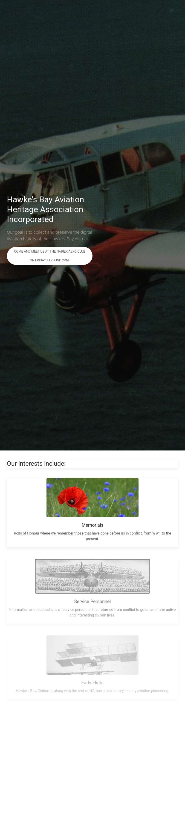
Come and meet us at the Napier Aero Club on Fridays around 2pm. (49, 256)
